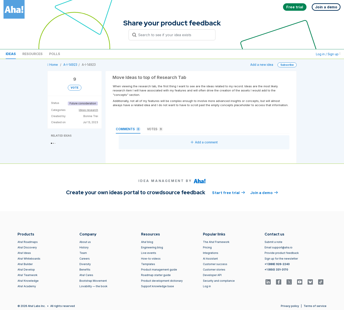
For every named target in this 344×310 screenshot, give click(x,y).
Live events (148, 253)
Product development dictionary (162, 280)
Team (83, 253)
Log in (207, 286)
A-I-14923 (70, 64)
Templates (148, 264)
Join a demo (264, 192)
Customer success (215, 264)
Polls (54, 54)
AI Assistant (210, 258)
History (84, 247)
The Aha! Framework (216, 242)
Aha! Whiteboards (29, 258)
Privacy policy (290, 306)
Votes (155, 129)
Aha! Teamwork (28, 275)
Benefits (84, 269)
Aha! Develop (26, 269)
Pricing (207, 247)
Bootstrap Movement (93, 280)
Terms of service (315, 306)
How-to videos (151, 258)
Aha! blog (147, 242)
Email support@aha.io (278, 247)
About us (85, 242)
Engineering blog (152, 247)
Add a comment (204, 142)
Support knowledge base (157, 286)
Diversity (85, 264)
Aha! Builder (25, 264)
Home (53, 64)
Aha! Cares (86, 275)
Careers (84, 258)
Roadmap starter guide (156, 275)
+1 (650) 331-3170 (276, 269)
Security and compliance (219, 280)
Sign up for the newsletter (281, 258)
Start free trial (228, 192)
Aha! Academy (27, 286)
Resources (32, 54)
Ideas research (88, 110)
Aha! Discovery (27, 247)
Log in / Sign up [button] (328, 54)
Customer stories (214, 269)
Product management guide (159, 269)
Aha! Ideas (24, 253)
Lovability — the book (93, 286)
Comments (128, 129)
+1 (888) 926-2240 (277, 264)
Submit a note (273, 242)
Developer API (212, 275)
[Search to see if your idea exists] (174, 34)
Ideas (11, 54)
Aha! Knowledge (28, 280)
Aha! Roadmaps (28, 242)
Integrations (210, 253)
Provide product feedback (282, 253)
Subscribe (287, 64)
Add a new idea (261, 64)
